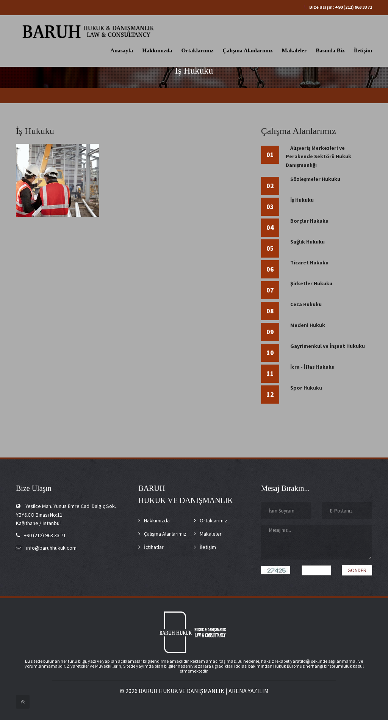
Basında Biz (330, 50)
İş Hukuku (302, 200)
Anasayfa (121, 50)
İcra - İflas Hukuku (312, 366)
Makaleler (294, 50)
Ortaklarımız (197, 50)
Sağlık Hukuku (307, 241)
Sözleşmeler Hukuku (315, 179)
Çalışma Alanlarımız (248, 50)
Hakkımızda (157, 50)
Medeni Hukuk (307, 325)
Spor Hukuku (306, 387)
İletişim (363, 50)
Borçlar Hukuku (309, 220)
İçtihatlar (154, 547)
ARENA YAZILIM (248, 691)
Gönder (356, 570)
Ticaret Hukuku (309, 262)
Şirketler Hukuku (311, 283)
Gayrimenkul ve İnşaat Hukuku (327, 346)
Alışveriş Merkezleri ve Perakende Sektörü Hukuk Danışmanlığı (318, 156)
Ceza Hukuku (306, 304)
